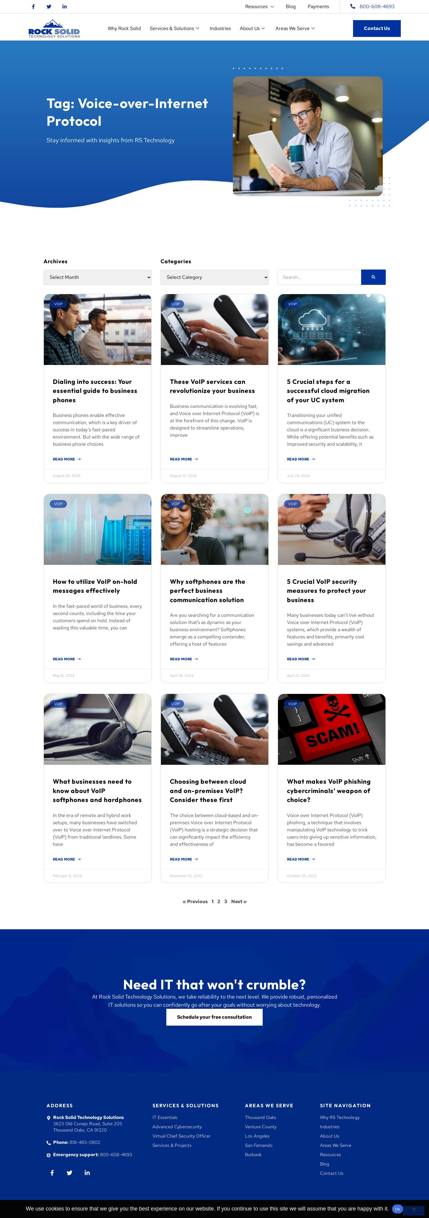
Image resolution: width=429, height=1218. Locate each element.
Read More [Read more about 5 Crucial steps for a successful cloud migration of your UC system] (298, 459)
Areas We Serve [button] (295, 28)
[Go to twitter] (49, 6)
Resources (259, 7)
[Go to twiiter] (69, 1172)
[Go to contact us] (214, 1017)
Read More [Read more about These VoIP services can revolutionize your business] (181, 459)
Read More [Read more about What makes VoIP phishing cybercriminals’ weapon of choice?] (298, 859)
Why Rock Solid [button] (124, 28)
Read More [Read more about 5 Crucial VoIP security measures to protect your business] (298, 659)
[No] (413, 1211)
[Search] (373, 277)
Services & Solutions (186, 1105)
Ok (397, 1209)
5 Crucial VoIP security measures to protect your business (326, 590)
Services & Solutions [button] (174, 28)
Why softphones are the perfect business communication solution (208, 590)
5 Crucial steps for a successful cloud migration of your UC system (328, 391)
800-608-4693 (377, 6)
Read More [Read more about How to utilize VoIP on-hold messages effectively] (64, 659)
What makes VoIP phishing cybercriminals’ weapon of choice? (329, 790)
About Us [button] (252, 28)
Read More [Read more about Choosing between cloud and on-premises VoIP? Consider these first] (181, 859)
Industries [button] (220, 28)
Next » (239, 901)
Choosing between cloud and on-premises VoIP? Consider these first (208, 790)
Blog (291, 6)
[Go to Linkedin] (64, 6)
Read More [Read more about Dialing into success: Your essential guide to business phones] (64, 459)
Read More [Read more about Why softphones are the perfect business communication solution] (181, 659)
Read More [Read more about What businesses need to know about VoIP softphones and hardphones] (64, 859)
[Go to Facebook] (33, 6)
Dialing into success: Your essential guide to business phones (95, 391)
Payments (318, 6)
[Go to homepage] (54, 28)
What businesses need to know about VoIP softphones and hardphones (97, 790)
